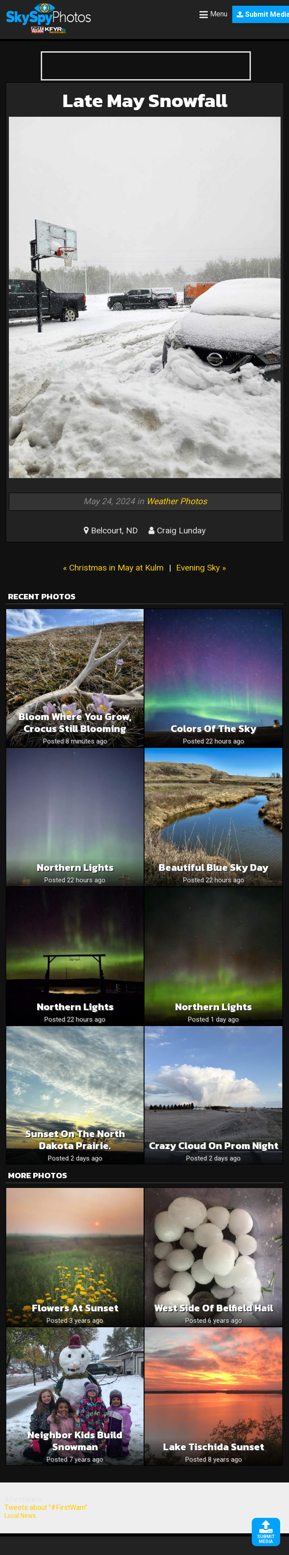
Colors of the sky (213, 729)
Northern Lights (75, 867)
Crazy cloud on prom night (213, 1146)
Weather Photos (176, 501)
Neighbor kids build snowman (74, 1441)
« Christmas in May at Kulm (113, 568)
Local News (20, 1515)
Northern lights (213, 1007)
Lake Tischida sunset (213, 1447)
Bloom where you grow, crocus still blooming (75, 723)
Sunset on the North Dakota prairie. (75, 1140)
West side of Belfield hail (213, 1308)
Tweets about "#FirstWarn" (45, 1507)
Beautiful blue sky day (213, 867)
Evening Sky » (201, 568)
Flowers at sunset (75, 1308)
